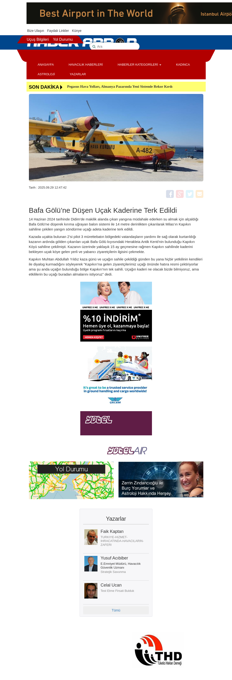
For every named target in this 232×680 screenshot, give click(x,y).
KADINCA (183, 64)
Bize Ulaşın (35, 31)
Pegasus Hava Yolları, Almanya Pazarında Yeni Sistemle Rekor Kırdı (120, 86)
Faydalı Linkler (58, 31)
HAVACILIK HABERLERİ (86, 64)
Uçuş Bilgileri (38, 39)
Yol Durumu (63, 39)
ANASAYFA (46, 64)
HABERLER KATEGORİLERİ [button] (139, 64)
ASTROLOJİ (46, 74)
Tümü (116, 610)
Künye (76, 31)
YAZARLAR (78, 74)
